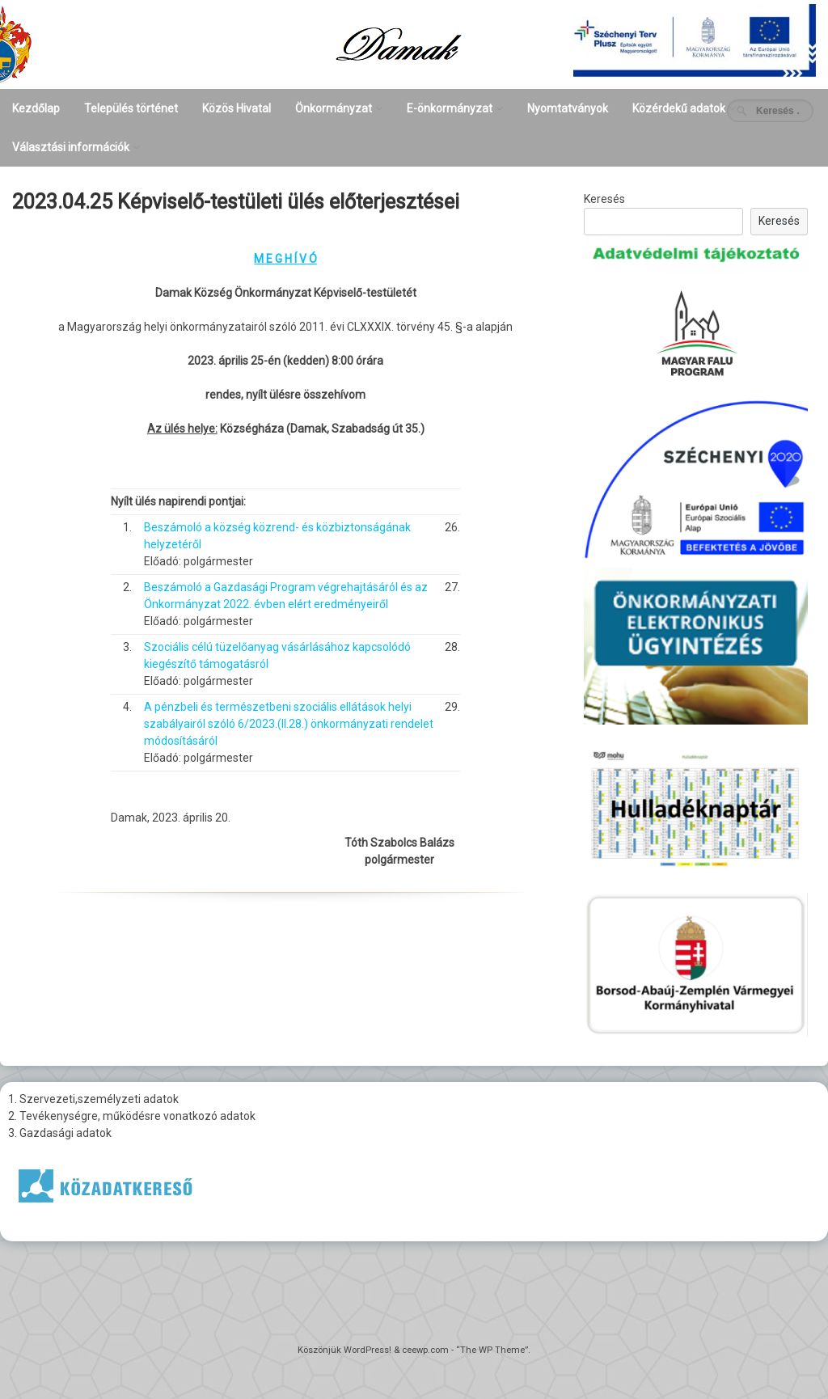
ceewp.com (425, 1350)
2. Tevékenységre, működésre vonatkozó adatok (132, 1115)
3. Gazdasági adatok (60, 1132)
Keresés (604, 198)
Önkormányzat (333, 108)
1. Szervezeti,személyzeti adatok (93, 1099)
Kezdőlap (36, 108)
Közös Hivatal (236, 108)
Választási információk (70, 147)
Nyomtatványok (567, 108)
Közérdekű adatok (678, 108)
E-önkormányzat (449, 108)
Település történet (131, 108)
